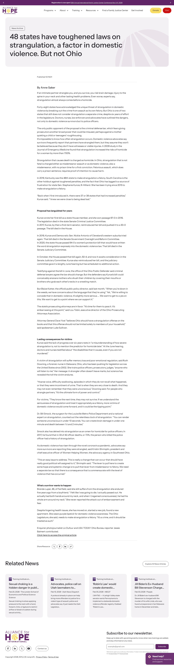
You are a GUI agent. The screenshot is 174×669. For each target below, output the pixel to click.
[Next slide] (170, 2)
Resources (92, 10)
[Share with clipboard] (70, 546)
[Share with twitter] (54, 546)
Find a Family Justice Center (115, 10)
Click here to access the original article (56, 535)
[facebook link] (8, 648)
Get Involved (137, 10)
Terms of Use (53, 657)
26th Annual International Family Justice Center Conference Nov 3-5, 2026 (102, 3)
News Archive (17, 28)
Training (77, 10)
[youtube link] (28, 648)
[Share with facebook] (59, 546)
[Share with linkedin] (65, 546)
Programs (50, 10)
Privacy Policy (41, 657)
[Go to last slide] (3, 2)
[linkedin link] (15, 648)
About (64, 10)
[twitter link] (21, 648)
